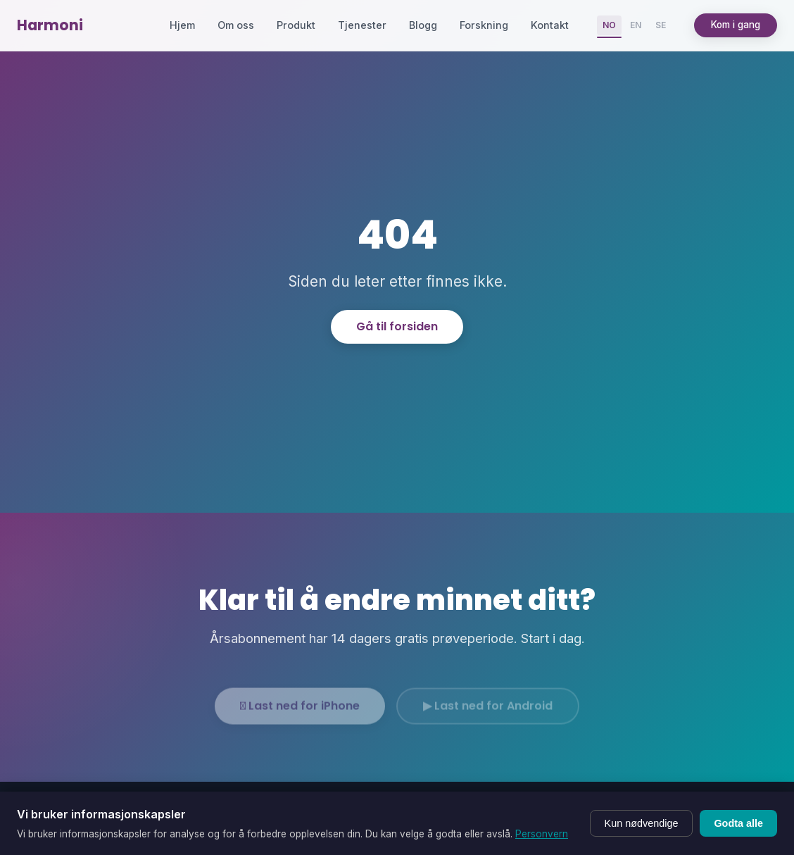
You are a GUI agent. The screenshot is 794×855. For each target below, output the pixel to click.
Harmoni (50, 25)
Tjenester (362, 25)
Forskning (484, 25)
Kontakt (550, 25)
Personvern (541, 834)
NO (609, 25)
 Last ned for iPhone (300, 712)
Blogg (423, 25)
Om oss (236, 25)
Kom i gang (735, 24)
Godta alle (738, 823)
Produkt (296, 25)
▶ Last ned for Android (488, 712)
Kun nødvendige (642, 823)
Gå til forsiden (397, 326)
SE (660, 25)
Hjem (182, 25)
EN (635, 25)
